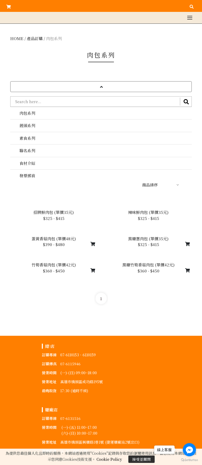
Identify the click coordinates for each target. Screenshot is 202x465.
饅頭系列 (27, 125)
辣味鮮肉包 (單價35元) (148, 212)
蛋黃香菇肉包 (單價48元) (54, 238)
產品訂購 (35, 38)
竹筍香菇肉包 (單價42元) (54, 264)
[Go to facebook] (189, 449)
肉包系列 (54, 38)
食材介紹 (27, 163)
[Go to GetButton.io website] (189, 459)
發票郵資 (27, 175)
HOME (16, 38)
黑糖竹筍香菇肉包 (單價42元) (148, 264)
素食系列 (27, 138)
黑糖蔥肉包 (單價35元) (148, 238)
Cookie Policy (109, 459)
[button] (101, 86)
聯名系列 (27, 150)
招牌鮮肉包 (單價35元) (53, 212)
